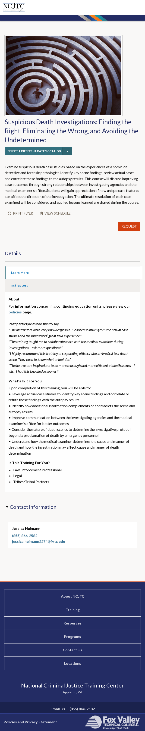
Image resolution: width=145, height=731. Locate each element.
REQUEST (129, 226)
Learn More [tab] (20, 273)
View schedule (57, 213)
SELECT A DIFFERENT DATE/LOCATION (34, 151)
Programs (72, 636)
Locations (72, 663)
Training (73, 609)
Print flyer (23, 213)
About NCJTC (72, 596)
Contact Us (72, 650)
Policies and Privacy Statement (30, 722)
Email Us (57, 708)
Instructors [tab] (19, 285)
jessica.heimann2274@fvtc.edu (38, 541)
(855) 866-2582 (24, 535)
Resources (72, 623)
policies (15, 312)
